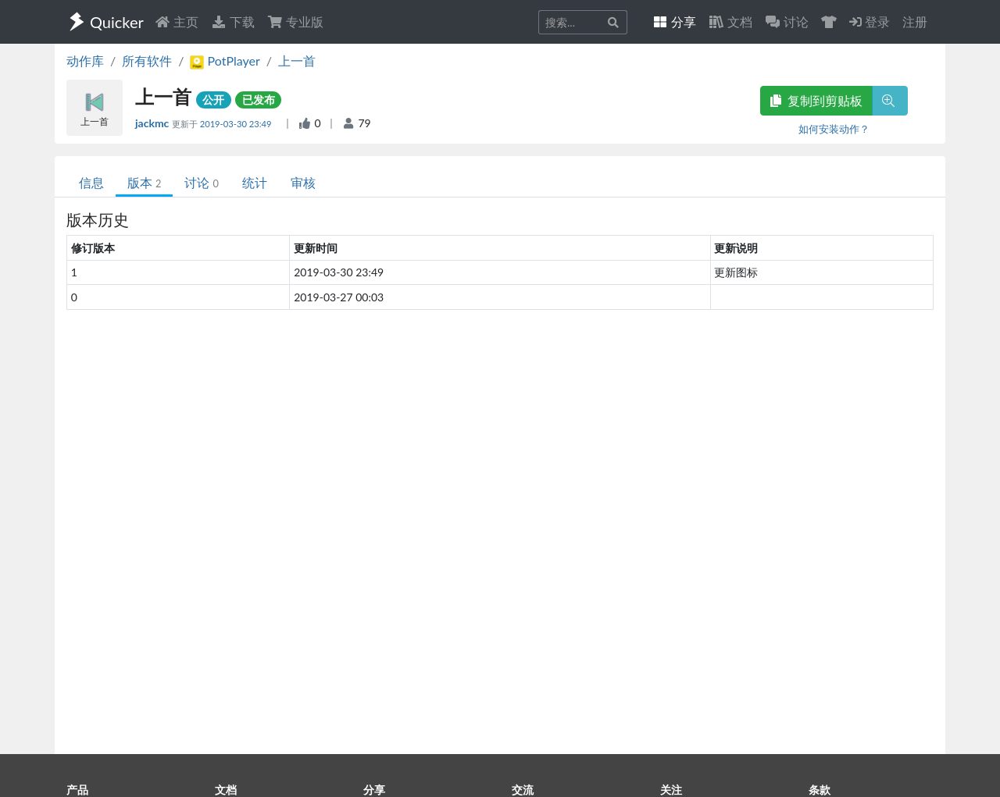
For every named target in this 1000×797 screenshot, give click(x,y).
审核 (303, 182)
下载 (233, 21)
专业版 (295, 21)
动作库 (85, 60)
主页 (176, 21)
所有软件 (147, 60)
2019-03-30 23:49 (237, 124)
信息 (91, 182)
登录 (869, 21)
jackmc (153, 123)
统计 (254, 182)
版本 (144, 182)
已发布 (258, 99)
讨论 (201, 182)
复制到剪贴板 (816, 100)
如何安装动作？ (834, 129)
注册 (914, 21)
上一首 (297, 60)
